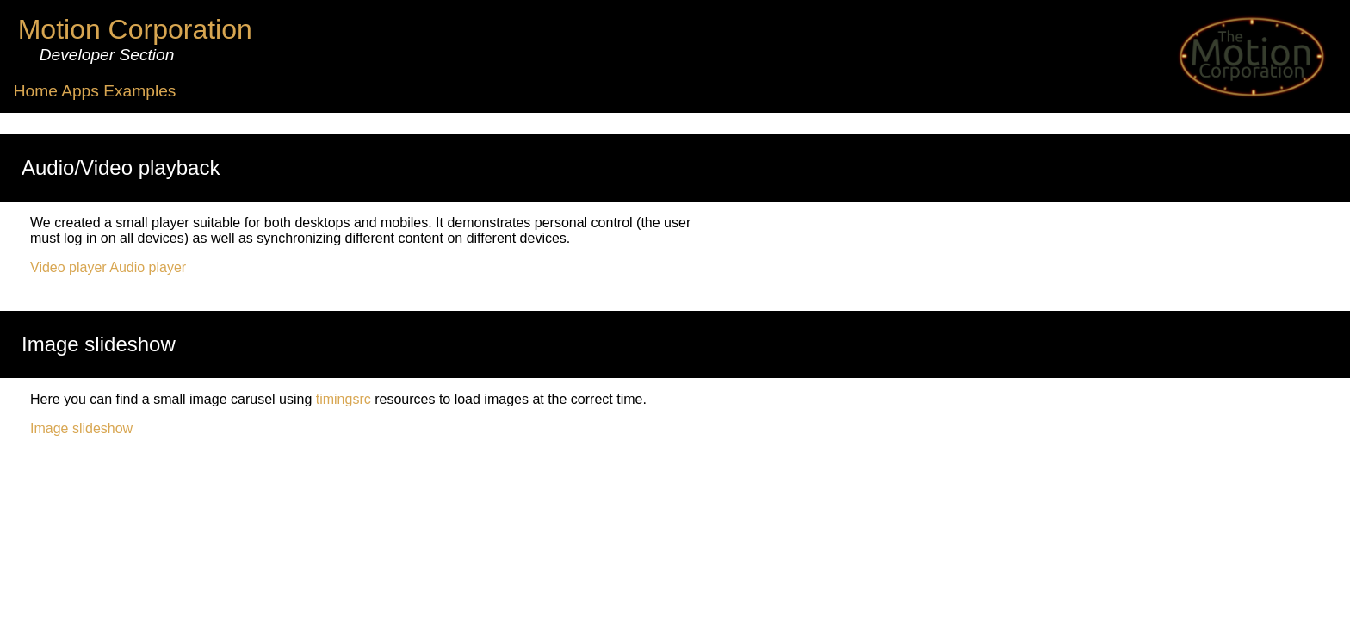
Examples (139, 91)
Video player (68, 267)
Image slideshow (81, 428)
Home (36, 91)
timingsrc (343, 399)
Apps (80, 91)
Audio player (147, 267)
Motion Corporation (135, 29)
